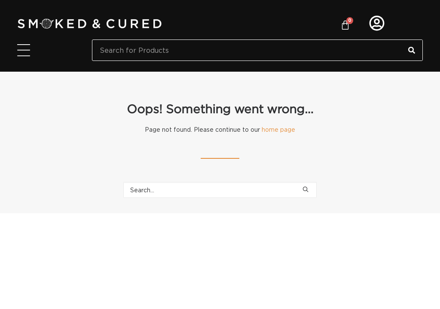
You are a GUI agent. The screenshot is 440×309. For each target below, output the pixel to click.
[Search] (411, 50)
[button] (305, 189)
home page (278, 129)
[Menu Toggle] (23, 50)
